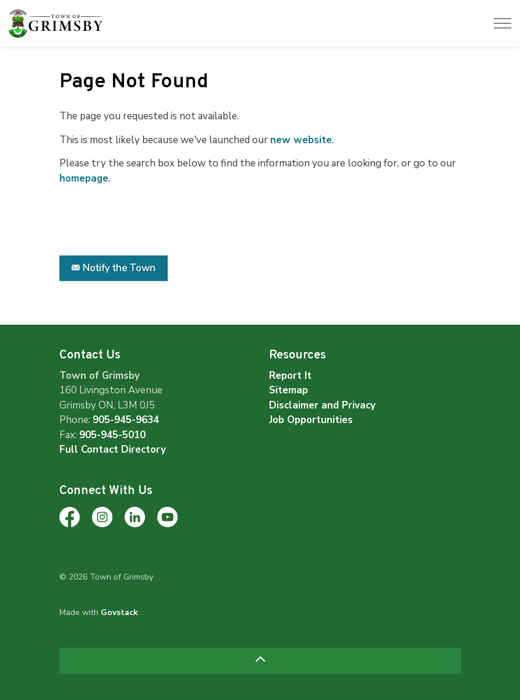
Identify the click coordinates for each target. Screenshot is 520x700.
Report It (290, 375)
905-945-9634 (126, 420)
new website (301, 140)
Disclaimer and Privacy (322, 405)
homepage (83, 178)
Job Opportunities (311, 420)
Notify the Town (113, 268)
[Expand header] (502, 23)
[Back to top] (260, 661)
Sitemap (288, 390)
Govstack (119, 612)
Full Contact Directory (112, 449)
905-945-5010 (112, 435)
